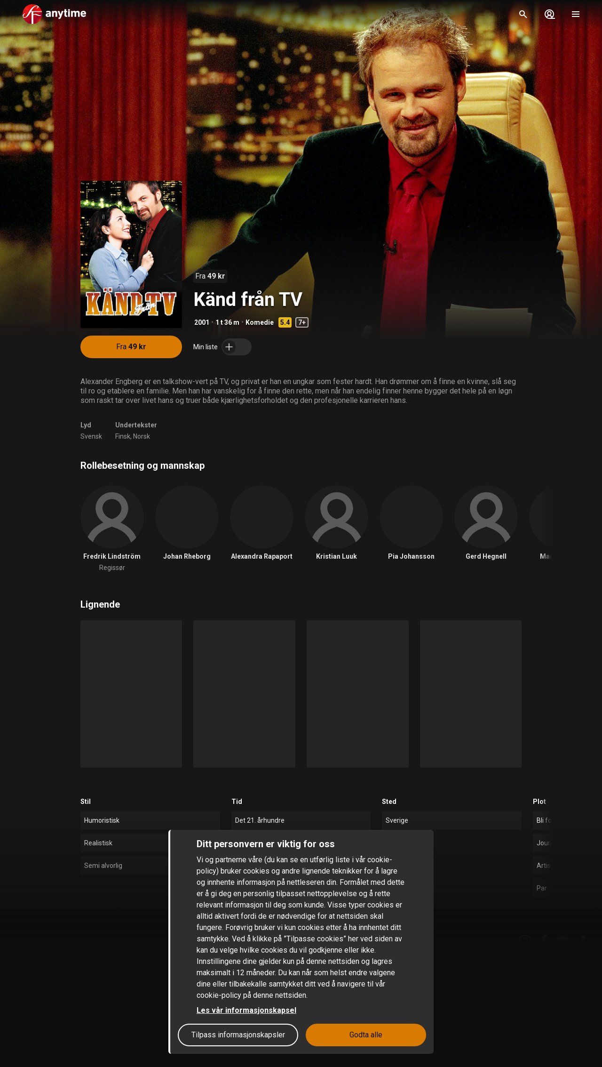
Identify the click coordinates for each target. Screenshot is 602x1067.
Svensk (91, 436)
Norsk (141, 436)
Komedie (260, 322)
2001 (201, 322)
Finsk (122, 436)
